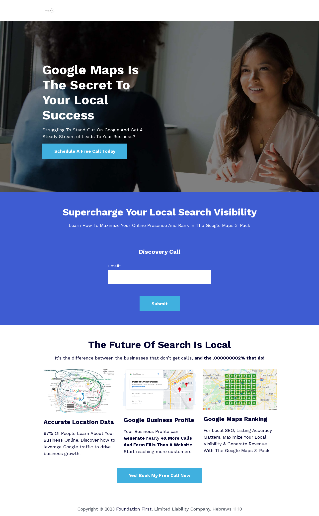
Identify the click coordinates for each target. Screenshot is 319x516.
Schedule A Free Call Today (84, 151)
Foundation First (134, 509)
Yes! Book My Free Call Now (159, 475)
